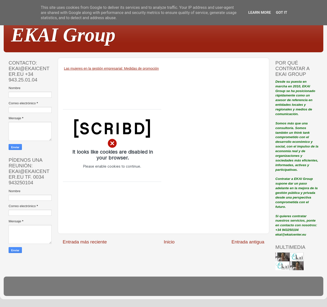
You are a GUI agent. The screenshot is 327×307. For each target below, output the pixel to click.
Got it (281, 12)
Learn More (259, 12)
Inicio (169, 241)
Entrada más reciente (85, 241)
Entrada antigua (248, 241)
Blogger (195, 288)
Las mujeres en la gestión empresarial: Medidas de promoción (111, 68)
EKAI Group (63, 35)
